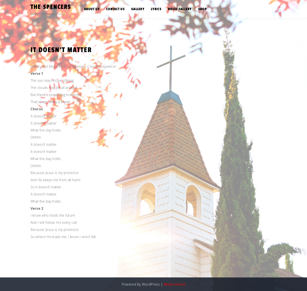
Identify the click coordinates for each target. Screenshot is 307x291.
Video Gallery (180, 9)
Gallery (137, 9)
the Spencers (50, 7)
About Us (92, 9)
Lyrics (156, 9)
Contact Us (115, 9)
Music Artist (175, 284)
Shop (202, 9)
